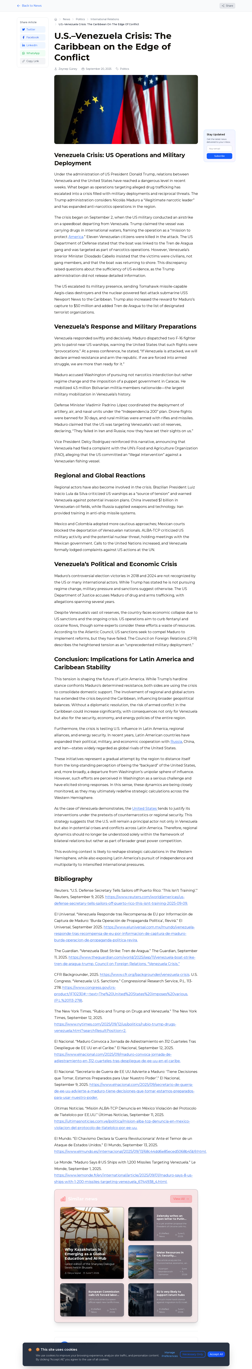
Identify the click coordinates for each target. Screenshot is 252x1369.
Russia (176, 741)
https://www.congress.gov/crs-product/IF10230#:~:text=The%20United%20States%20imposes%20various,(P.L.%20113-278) (121, 994)
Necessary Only (192, 1354)
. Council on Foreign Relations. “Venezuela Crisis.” (136, 964)
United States (145, 808)
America (75, 237)
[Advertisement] (32, 126)
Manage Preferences (170, 1354)
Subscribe (219, 156)
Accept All (216, 1354)
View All (181, 1199)
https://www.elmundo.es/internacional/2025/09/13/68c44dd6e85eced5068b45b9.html (130, 1151)
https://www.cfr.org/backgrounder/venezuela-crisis (144, 974)
